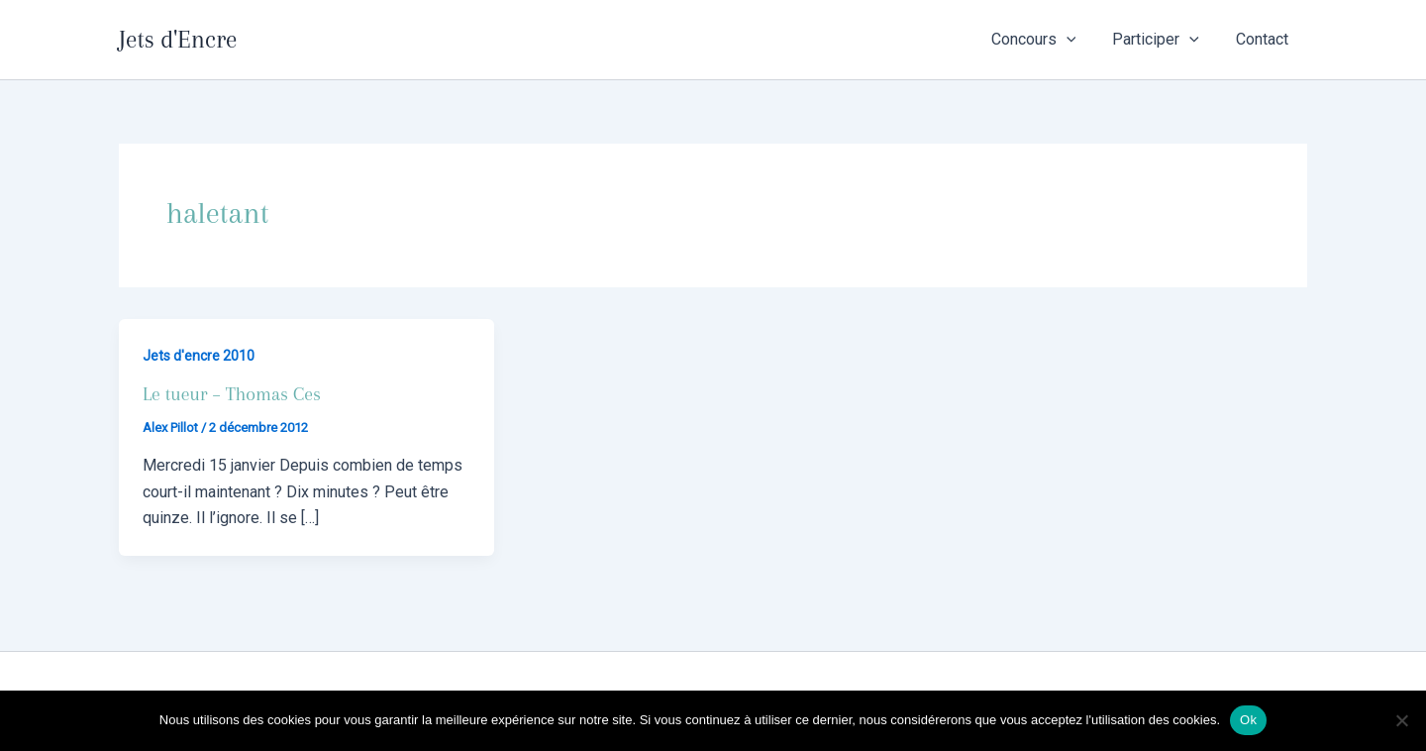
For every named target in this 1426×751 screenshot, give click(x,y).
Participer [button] (1163, 39)
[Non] (1401, 720)
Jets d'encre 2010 (199, 356)
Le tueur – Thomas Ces (232, 394)
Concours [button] (1046, 39)
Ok (1248, 719)
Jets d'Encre (178, 39)
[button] (1079, 39)
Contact (1265, 39)
